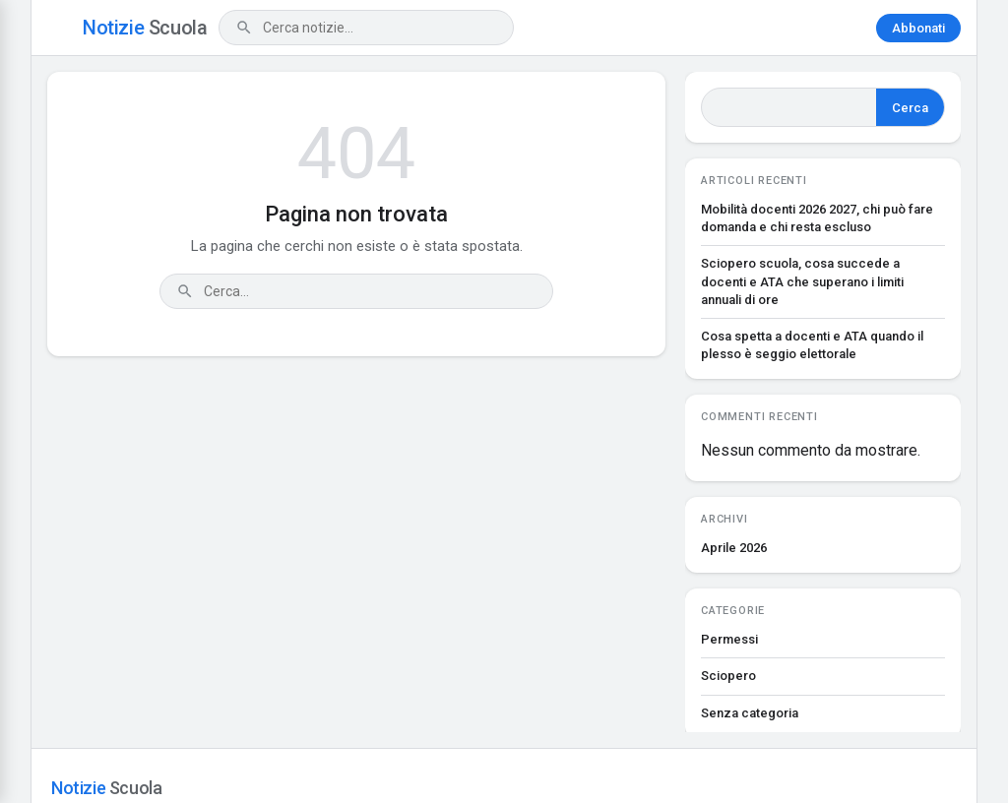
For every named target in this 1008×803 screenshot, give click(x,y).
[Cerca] (244, 27)
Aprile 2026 (734, 547)
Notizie (145, 27)
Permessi (729, 639)
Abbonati (918, 28)
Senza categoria (749, 713)
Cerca (910, 107)
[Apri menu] (59, 27)
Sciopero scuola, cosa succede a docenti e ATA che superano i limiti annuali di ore (802, 281)
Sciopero (728, 675)
